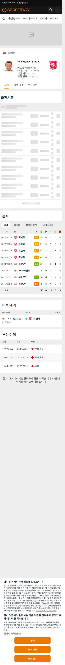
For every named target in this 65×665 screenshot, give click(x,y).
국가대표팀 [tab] (48, 225)
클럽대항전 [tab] (31, 225)
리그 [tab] (6, 225)
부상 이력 (32, 85)
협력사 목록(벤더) (12, 633)
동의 (32, 640)
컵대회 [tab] (17, 225)
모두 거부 (32, 649)
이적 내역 (18, 85)
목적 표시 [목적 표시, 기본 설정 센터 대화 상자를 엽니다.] (32, 658)
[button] (51, 10)
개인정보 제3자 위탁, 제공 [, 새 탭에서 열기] (46, 611)
